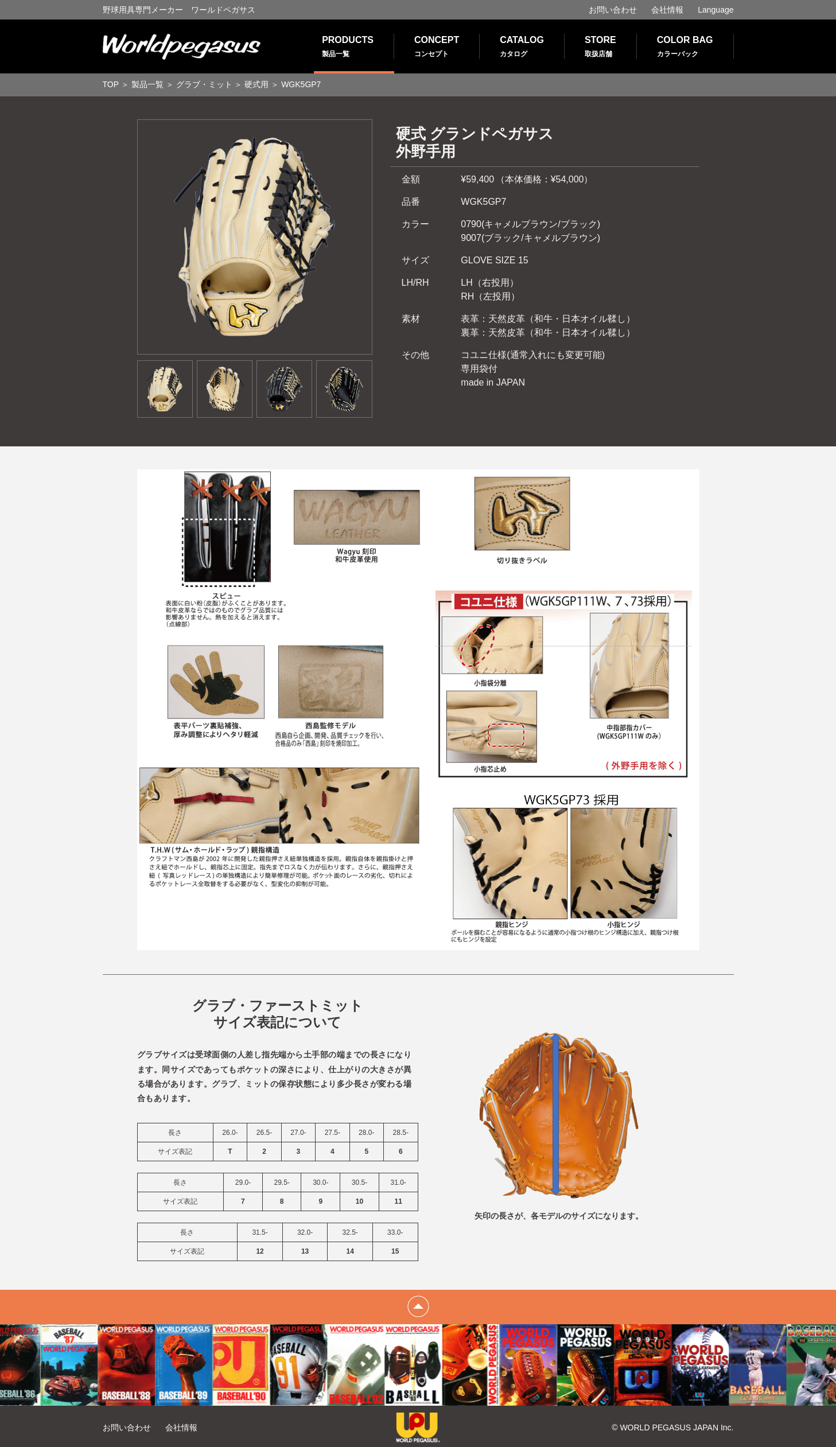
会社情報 (667, 9)
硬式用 (256, 84)
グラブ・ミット (204, 84)
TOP (111, 84)
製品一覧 (147, 84)
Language (715, 9)
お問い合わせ (613, 9)
